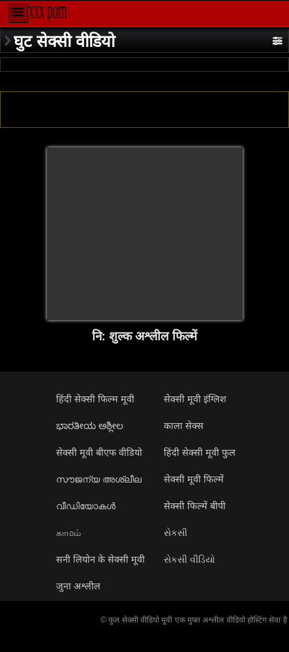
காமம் (68, 532)
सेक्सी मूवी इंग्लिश (195, 399)
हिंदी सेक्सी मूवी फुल (200, 452)
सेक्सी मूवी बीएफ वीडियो (99, 452)
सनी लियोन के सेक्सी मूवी (100, 559)
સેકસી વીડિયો (189, 559)
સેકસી (175, 532)
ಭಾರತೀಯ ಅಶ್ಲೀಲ (89, 426)
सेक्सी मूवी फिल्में (194, 479)
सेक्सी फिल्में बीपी (195, 506)
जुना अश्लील (78, 586)
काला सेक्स (184, 426)
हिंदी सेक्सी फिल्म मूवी (95, 399)
